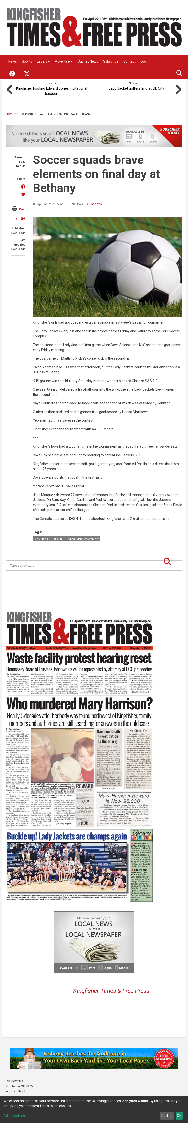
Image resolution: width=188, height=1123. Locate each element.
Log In (145, 61)
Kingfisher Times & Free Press (111, 990)
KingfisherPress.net (49, 538)
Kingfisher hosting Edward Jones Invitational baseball (51, 90)
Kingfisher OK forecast (128, 582)
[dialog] (94, 1109)
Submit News (88, 61)
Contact (129, 61)
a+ (23, 217)
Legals (43, 61)
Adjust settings (15, 1116)
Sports (27, 61)
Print (22, 208)
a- (17, 218)
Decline (167, 1116)
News (12, 61)
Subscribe (110, 61)
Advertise (64, 61)
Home (9, 114)
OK (179, 1116)
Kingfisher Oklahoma (83, 538)
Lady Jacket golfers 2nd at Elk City (136, 87)
